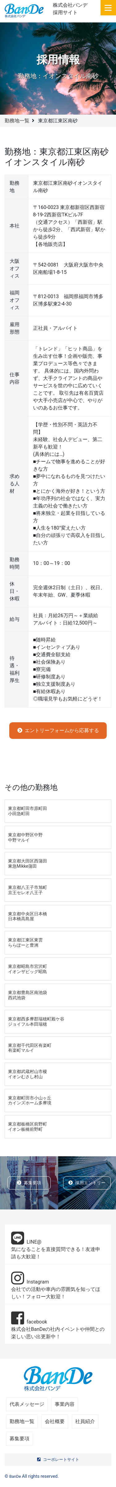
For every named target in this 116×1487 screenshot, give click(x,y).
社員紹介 (85, 1421)
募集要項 (29, 1182)
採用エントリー (86, 1182)
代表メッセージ (27, 1404)
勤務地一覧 (17, 121)
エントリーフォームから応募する (58, 730)
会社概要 (55, 1421)
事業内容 (65, 1404)
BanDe (15, 1476)
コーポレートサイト (58, 1459)
